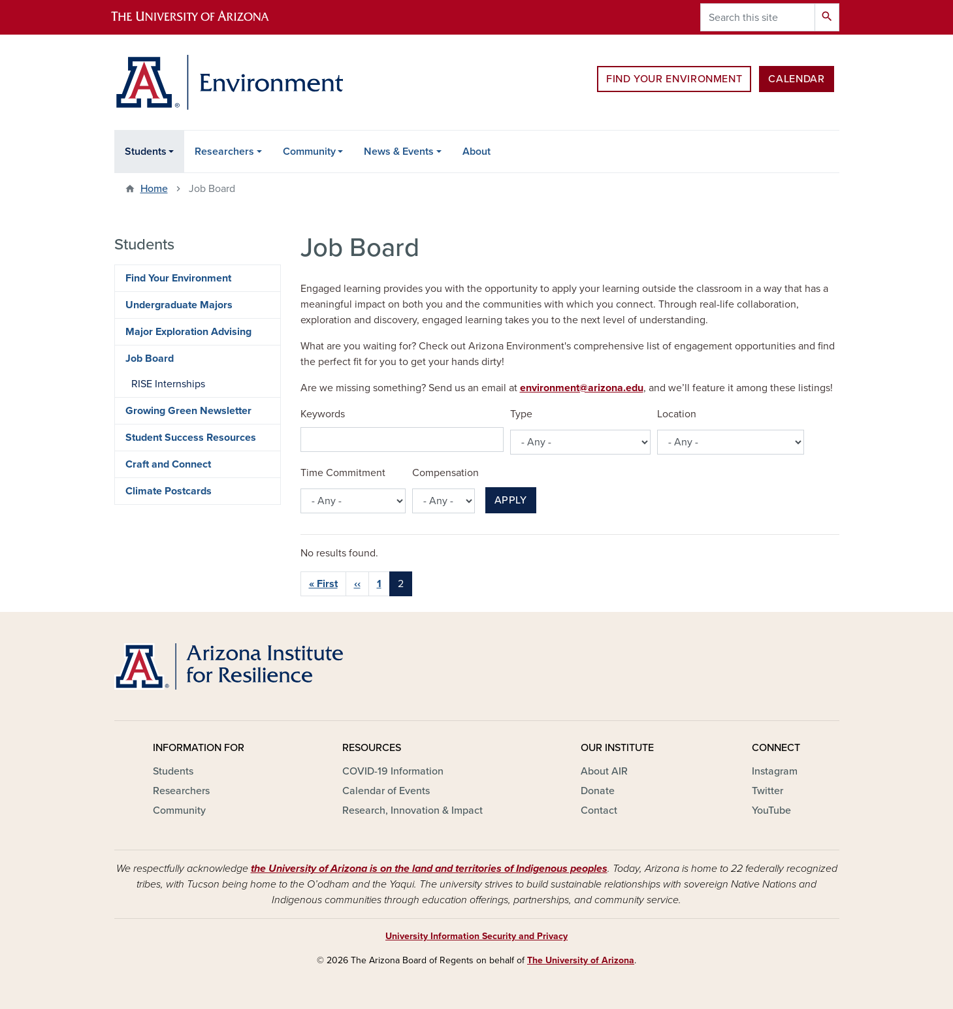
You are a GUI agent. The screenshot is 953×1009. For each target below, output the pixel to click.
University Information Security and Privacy (476, 936)
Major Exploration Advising (188, 331)
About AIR (604, 771)
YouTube (771, 810)
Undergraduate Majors (179, 305)
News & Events (399, 151)
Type (521, 414)
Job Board (149, 358)
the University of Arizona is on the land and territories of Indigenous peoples (429, 868)
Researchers (224, 151)
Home (154, 188)
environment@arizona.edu (581, 387)
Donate (598, 790)
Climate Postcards (168, 491)
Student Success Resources (190, 437)
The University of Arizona (580, 960)
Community (309, 151)
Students (146, 151)
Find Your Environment (674, 79)
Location (676, 414)
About (476, 151)
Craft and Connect (168, 464)
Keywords (322, 414)
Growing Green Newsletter (188, 410)
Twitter (767, 790)
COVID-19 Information (393, 771)
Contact (599, 810)
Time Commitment (342, 472)
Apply (510, 500)
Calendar (796, 79)
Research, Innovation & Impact (412, 810)
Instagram (775, 771)
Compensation (445, 472)
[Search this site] (757, 17)
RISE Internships (168, 384)
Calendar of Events (386, 790)
